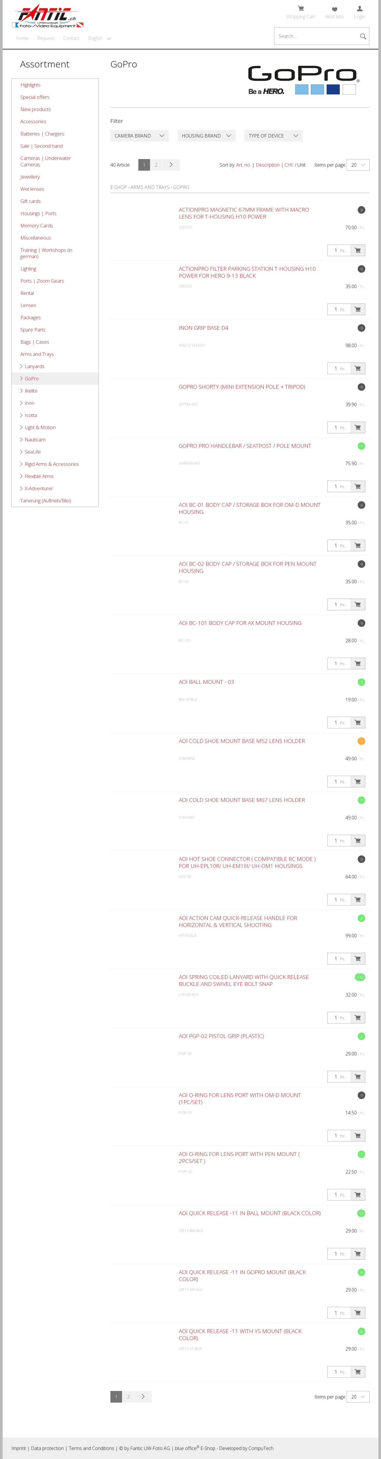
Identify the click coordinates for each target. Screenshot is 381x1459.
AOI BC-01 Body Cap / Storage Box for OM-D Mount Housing (250, 508)
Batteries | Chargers (42, 133)
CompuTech (261, 1448)
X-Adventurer (39, 488)
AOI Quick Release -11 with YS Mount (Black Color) (240, 1334)
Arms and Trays (37, 354)
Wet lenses (32, 189)
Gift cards (30, 201)
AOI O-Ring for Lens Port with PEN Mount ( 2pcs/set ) (239, 1157)
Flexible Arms (39, 476)
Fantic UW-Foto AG (150, 1448)
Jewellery (30, 176)
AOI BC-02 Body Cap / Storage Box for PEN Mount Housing (248, 567)
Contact (71, 38)
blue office (187, 1448)
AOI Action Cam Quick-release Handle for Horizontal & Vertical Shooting (238, 921)
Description (268, 165)
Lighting (28, 268)
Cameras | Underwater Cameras (45, 161)
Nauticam (35, 439)
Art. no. (243, 165)
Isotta (31, 415)
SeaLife (33, 451)
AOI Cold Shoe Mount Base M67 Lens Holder (242, 800)
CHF (289, 165)
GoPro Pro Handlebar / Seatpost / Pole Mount (245, 446)
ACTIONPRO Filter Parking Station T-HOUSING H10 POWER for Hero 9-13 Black (247, 272)
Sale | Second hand (41, 145)
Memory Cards (36, 225)
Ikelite (31, 390)
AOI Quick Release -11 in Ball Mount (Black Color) (250, 1213)
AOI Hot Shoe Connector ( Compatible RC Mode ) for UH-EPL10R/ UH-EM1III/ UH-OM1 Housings (247, 862)
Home (22, 38)
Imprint (18, 1448)
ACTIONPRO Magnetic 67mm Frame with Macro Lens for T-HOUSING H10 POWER (244, 213)
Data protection (47, 1448)
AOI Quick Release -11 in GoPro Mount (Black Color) (242, 1275)
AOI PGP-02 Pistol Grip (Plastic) (221, 1036)
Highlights (30, 84)
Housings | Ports (38, 213)
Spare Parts (32, 329)
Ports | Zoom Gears (42, 280)
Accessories (33, 121)
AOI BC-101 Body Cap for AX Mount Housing (240, 623)
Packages (30, 317)
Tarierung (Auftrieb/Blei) (45, 500)
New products (35, 109)
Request (45, 38)
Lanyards (35, 366)
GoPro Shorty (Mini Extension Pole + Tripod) (242, 386)
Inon (29, 402)
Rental (27, 293)
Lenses (28, 305)
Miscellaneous (35, 237)
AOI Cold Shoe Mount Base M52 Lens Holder (242, 741)
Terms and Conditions (91, 1448)
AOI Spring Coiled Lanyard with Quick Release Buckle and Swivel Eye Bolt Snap (244, 980)
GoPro (32, 378)
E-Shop (118, 187)
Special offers (35, 97)
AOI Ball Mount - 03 (206, 682)
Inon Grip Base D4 (203, 327)
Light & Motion (40, 427)
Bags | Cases (34, 341)
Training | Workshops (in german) (46, 253)
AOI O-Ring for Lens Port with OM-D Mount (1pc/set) (240, 1098)
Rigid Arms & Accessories (52, 464)
